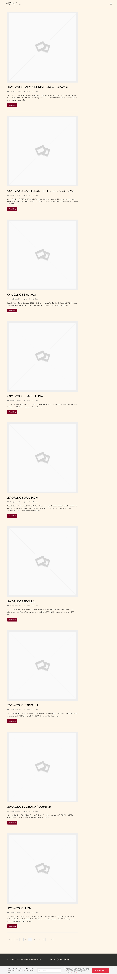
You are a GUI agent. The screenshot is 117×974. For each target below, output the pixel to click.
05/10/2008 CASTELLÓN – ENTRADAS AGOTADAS (40, 190)
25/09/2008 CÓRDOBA (22, 705)
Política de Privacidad (30, 959)
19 (21, 939)
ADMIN (28, 91)
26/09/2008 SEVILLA (21, 601)
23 (39, 939)
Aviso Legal (20, 959)
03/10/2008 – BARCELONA (25, 396)
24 (43, 939)
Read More (12, 105)
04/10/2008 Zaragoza (21, 294)
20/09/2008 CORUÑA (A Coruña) (29, 806)
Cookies (39, 959)
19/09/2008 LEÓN (19, 908)
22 (35, 939)
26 (52, 939)
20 (26, 939)
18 (17, 939)
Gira (36, 91)
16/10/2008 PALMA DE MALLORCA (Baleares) (37, 87)
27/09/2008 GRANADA (22, 497)
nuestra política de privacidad (75, 972)
